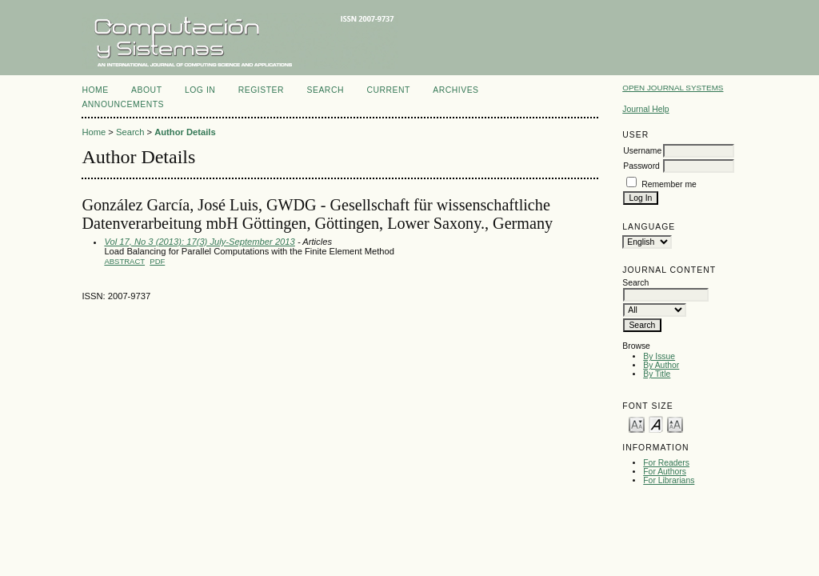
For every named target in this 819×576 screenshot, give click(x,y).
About (146, 90)
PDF (157, 261)
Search (325, 90)
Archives (455, 90)
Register (261, 90)
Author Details (184, 132)
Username (642, 150)
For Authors (664, 471)
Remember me (669, 184)
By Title (656, 374)
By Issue (659, 356)
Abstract (124, 261)
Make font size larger (675, 423)
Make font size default (656, 423)
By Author (661, 365)
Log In (200, 90)
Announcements (123, 104)
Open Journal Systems (672, 87)
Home (95, 90)
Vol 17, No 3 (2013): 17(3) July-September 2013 (199, 241)
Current (388, 90)
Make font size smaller (637, 423)
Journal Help (645, 109)
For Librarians (668, 480)
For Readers (666, 462)
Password (641, 166)
